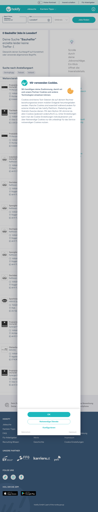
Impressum (72, 432)
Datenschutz (25, 432)
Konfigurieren (49, 427)
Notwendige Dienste (48, 421)
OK (48, 414)
